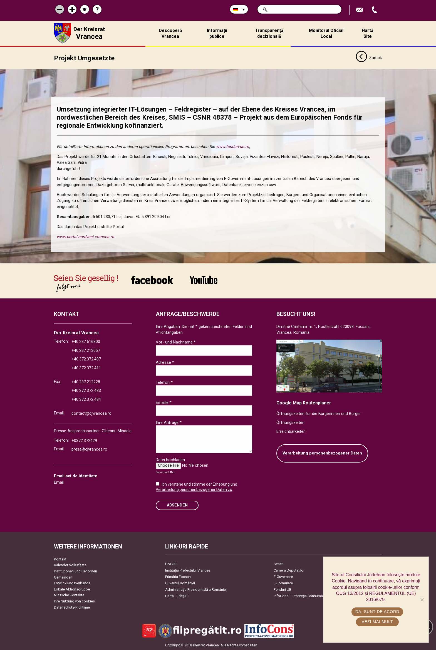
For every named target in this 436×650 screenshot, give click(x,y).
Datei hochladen (170, 459)
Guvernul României (180, 583)
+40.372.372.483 (86, 390)
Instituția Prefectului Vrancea (187, 570)
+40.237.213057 (85, 350)
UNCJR (171, 564)
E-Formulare (283, 583)
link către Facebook (152, 279)
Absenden (177, 505)
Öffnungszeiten (290, 422)
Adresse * (165, 362)
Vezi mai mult (377, 621)
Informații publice (217, 33)
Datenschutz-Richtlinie (72, 607)
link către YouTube (203, 279)
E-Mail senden (360, 10)
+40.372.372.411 (86, 367)
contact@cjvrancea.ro (91, 413)
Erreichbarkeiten (291, 431)
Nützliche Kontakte (69, 595)
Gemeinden (63, 577)
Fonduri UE (282, 589)
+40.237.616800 (85, 341)
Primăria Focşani (178, 576)
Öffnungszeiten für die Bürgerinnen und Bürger (318, 413)
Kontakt (60, 559)
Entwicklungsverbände (72, 583)
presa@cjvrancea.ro (89, 449)
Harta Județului (177, 596)
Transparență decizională (269, 33)
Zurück (369, 58)
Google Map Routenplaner (303, 402)
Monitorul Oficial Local (326, 33)
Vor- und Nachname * (176, 342)
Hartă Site (367, 33)
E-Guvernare (283, 576)
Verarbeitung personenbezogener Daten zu (194, 489)
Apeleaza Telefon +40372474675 (375, 10)
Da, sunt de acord (377, 611)
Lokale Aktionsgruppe (72, 589)
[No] (422, 599)
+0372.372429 (84, 440)
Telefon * (164, 382)
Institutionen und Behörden (75, 571)
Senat (278, 564)
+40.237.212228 (85, 381)
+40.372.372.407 (86, 359)
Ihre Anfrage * (169, 422)
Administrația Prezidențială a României (196, 589)
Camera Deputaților (289, 570)
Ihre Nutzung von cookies (74, 601)
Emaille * (164, 402)
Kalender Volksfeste (70, 565)
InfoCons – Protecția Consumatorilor (303, 596)
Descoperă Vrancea (170, 33)
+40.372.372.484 (86, 399)
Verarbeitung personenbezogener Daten (322, 453)
